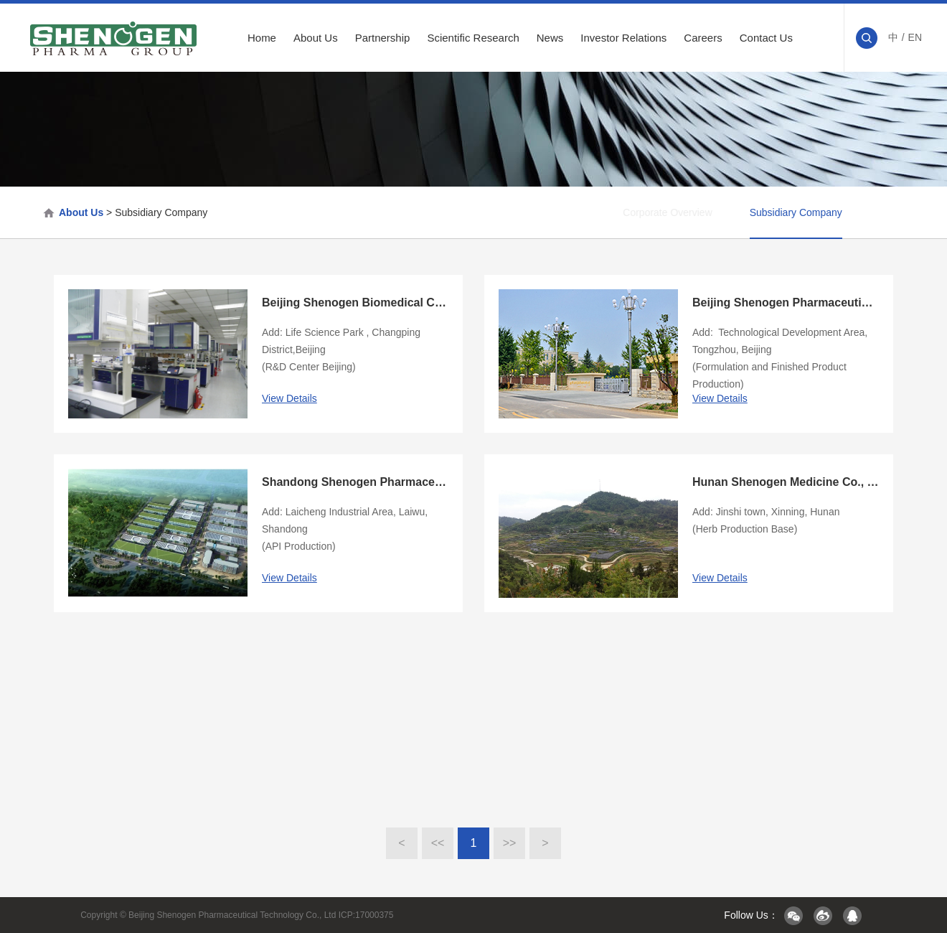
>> (510, 843)
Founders (705, 212)
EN (915, 37)
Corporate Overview (616, 212)
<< (438, 843)
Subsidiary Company (161, 212)
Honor (878, 212)
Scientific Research (473, 38)
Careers (703, 38)
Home (262, 38)
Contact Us (766, 38)
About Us (315, 38)
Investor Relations (623, 38)
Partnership (382, 38)
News (550, 38)
